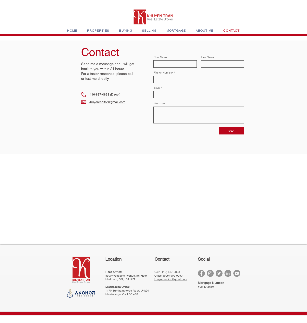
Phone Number (163, 72)
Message (159, 103)
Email (157, 87)
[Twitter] (219, 273)
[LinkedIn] (227, 273)
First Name (160, 57)
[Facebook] (201, 273)
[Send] (231, 130)
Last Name (207, 57)
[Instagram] (210, 273)
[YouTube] (236, 273)
